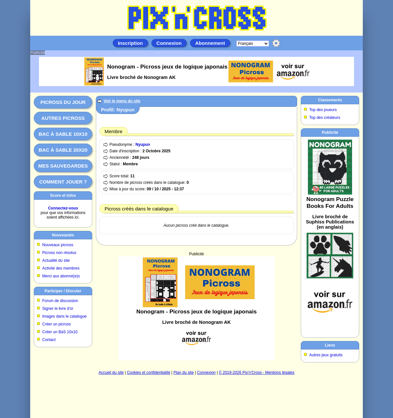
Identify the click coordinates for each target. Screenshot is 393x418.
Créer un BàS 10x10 (60, 332)
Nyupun (142, 144)
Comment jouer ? (63, 181)
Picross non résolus (59, 252)
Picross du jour (62, 102)
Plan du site (183, 372)
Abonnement (210, 43)
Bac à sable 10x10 (63, 134)
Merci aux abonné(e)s (61, 276)
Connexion (169, 43)
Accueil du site (111, 372)
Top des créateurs (324, 117)
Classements (330, 100)
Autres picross (62, 118)
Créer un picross (56, 324)
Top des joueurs (323, 110)
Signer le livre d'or (57, 308)
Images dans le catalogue (64, 316)
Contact (49, 339)
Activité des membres (61, 268)
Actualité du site (56, 260)
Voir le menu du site (122, 101)
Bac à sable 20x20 (63, 150)
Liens (330, 345)
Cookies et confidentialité (148, 372)
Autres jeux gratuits (326, 355)
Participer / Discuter (62, 291)
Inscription (130, 43)
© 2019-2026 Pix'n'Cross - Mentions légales (257, 372)
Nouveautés (63, 235)
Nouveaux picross (57, 245)
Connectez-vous (63, 208)
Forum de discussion (60, 300)
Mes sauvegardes (63, 166)
